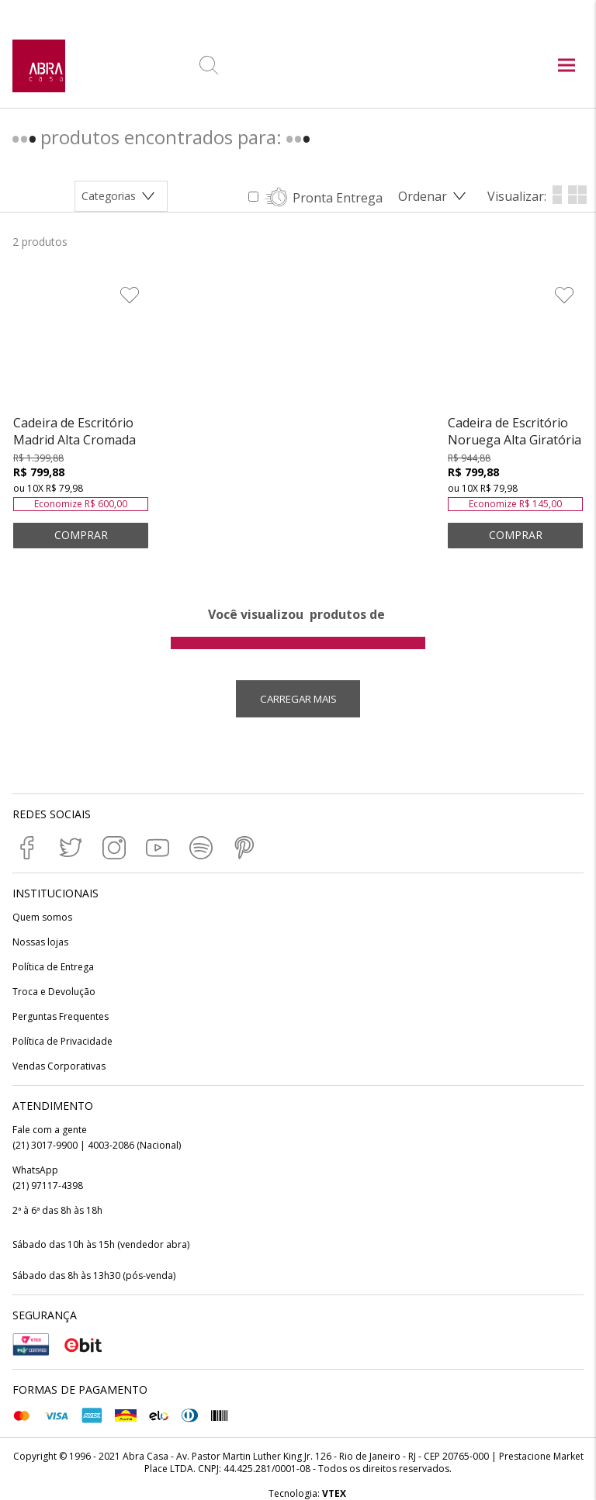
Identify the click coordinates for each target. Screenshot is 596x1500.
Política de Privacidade (62, 1041)
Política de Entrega (53, 967)
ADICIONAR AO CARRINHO (80, 535)
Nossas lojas (40, 942)
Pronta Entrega (338, 197)
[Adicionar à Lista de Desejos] (128, 296)
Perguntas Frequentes (60, 1017)
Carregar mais (298, 699)
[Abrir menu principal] (566, 66)
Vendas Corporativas (59, 1066)
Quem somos (42, 917)
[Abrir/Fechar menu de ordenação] (435, 196)
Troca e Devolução (53, 992)
